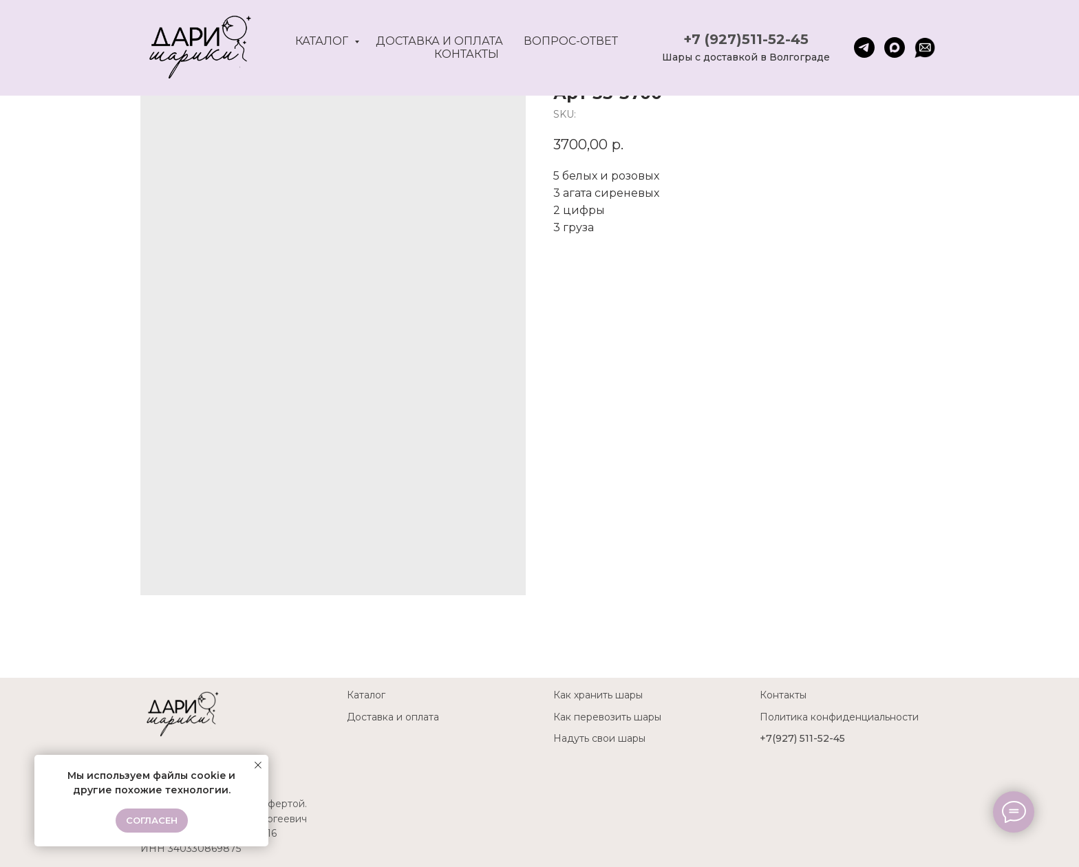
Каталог (323, 40)
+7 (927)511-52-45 (746, 39)
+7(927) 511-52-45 (802, 738)
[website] (925, 47)
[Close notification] (258, 765)
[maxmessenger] (894, 47)
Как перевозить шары (607, 717)
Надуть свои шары (599, 738)
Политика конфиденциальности (839, 717)
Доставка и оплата (439, 40)
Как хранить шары (598, 695)
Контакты (466, 54)
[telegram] (864, 47)
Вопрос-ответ (571, 40)
